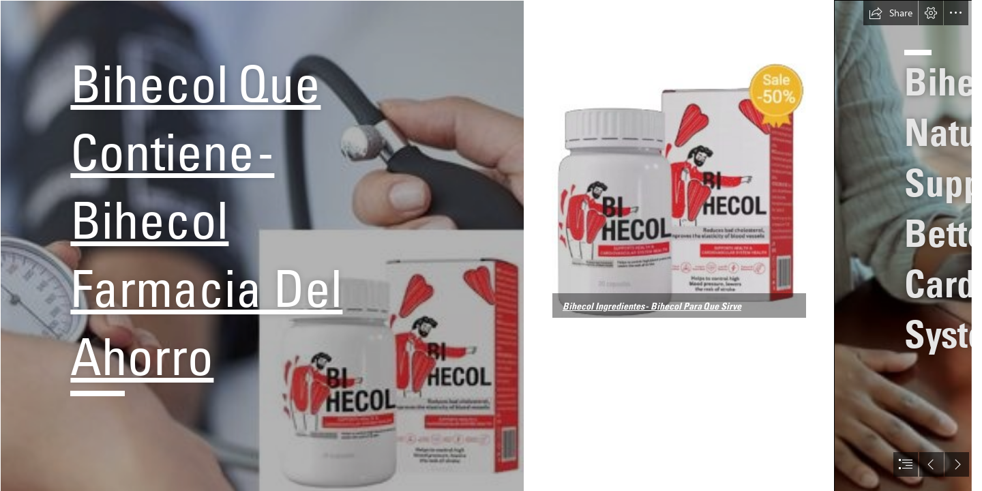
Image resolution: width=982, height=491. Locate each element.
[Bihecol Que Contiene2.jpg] (262, 245)
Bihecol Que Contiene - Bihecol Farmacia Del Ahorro (206, 220)
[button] (890, 13)
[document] (491, 245)
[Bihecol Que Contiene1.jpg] (679, 190)
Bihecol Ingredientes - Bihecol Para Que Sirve (652, 306)
